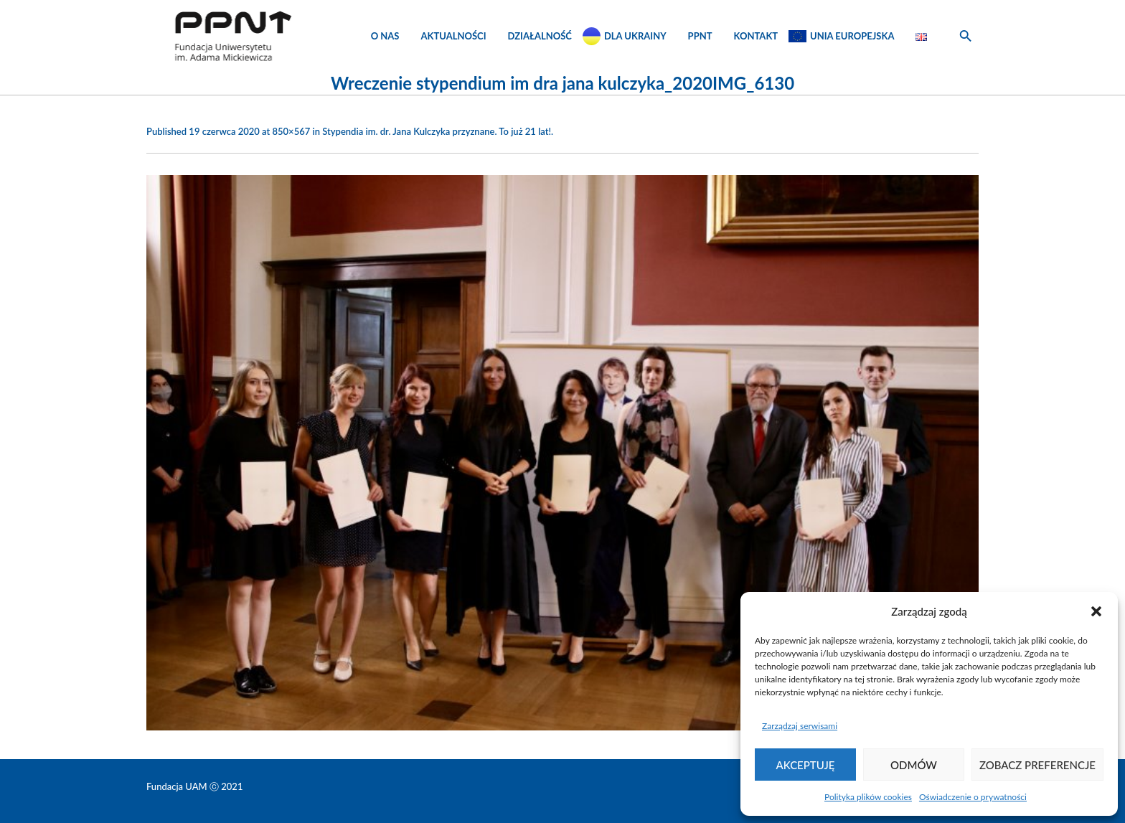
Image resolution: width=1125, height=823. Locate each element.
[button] (1096, 611)
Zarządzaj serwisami (799, 725)
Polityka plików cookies (868, 796)
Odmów (913, 764)
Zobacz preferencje (1037, 764)
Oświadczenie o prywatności (973, 796)
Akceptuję (805, 764)
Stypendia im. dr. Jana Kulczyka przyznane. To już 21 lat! (436, 131)
